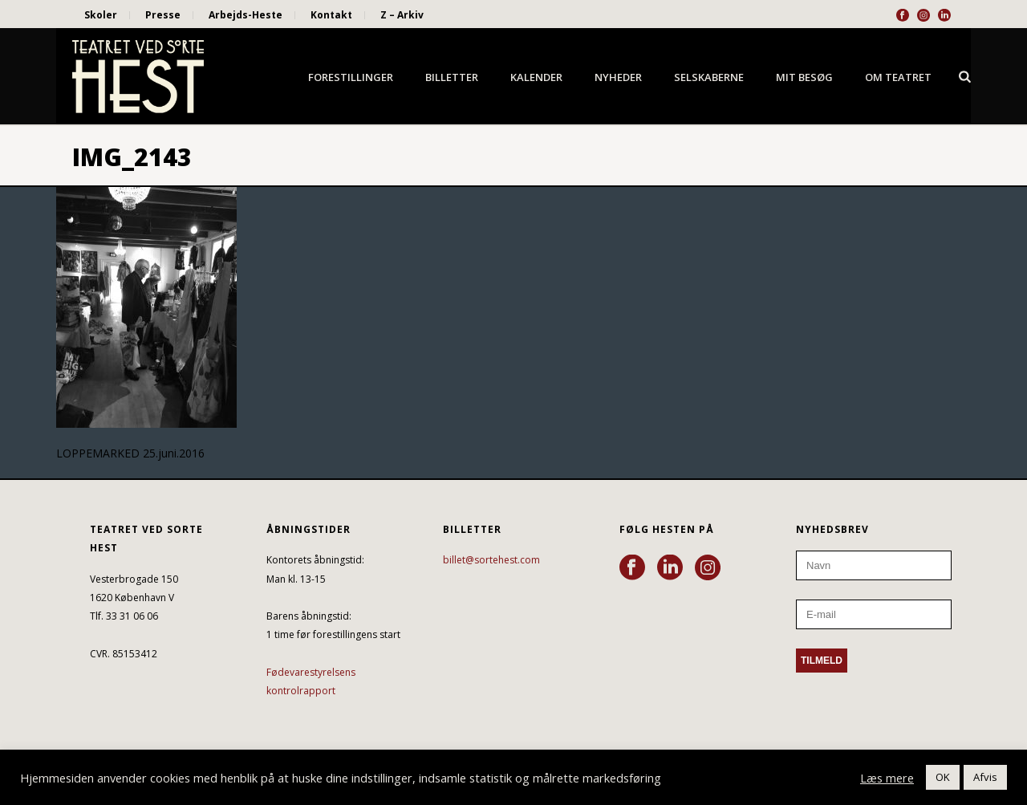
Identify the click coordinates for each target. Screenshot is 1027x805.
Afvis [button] (985, 777)
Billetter (451, 77)
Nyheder (618, 77)
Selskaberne (709, 77)
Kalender (536, 77)
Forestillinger (350, 77)
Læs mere (887, 777)
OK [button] (943, 777)
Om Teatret (898, 77)
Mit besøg (804, 77)
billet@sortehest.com (491, 560)
